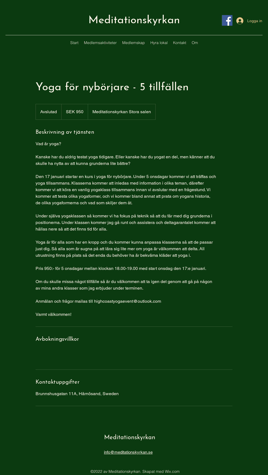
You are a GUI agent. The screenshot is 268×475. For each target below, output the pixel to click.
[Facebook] (227, 20)
